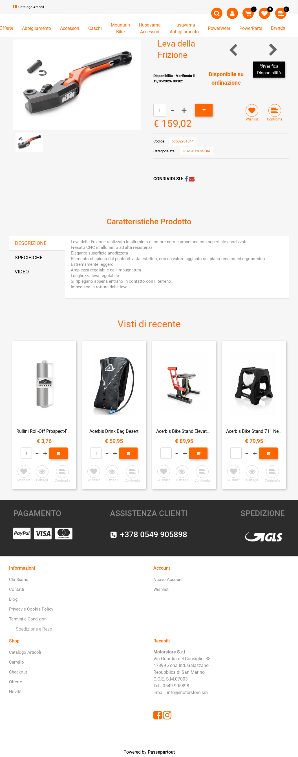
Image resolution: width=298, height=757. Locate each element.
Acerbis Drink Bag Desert (113, 431)
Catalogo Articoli (28, 7)
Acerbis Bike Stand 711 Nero (254, 431)
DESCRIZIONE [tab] (31, 243)
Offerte (15, 681)
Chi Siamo (18, 579)
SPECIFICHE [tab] (29, 257)
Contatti (16, 589)
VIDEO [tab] (22, 272)
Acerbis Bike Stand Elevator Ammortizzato (184, 431)
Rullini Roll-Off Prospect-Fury (44, 431)
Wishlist (161, 589)
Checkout (18, 672)
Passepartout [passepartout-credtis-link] (161, 752)
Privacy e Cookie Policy (31, 609)
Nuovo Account (168, 579)
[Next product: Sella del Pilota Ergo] (272, 50)
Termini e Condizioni (28, 619)
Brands (278, 28)
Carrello (16, 662)
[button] (77, 84)
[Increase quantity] (184, 110)
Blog (13, 599)
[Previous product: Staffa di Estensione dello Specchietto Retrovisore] (234, 50)
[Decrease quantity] (172, 110)
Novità (15, 691)
